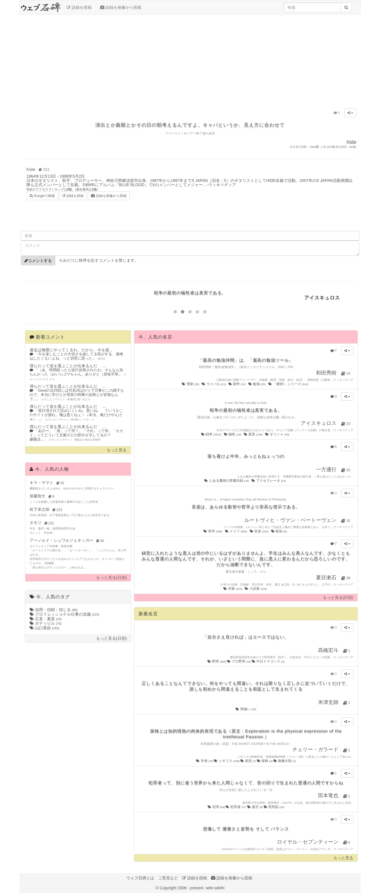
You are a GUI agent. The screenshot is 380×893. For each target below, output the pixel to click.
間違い (246, 709)
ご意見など (168, 878)
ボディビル (46, 623)
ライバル (214, 384)
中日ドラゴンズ (268, 661)
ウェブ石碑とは (140, 878)
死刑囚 (274, 807)
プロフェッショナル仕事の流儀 (64, 614)
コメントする (38, 260)
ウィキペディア (222, 184)
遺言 (255, 807)
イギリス (227, 761)
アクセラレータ (268, 481)
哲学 (213, 531)
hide (38, 169)
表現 (248, 761)
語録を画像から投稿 (120, 7)
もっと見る (117, 450)
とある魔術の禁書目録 (226, 481)
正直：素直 (46, 618)
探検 (265, 761)
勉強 (257, 384)
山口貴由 (44, 628)
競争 (237, 384)
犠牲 (233, 434)
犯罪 (217, 807)
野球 (217, 661)
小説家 (256, 589)
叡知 (279, 531)
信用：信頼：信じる (54, 609)
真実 (253, 434)
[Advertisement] (190, 60)
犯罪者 (236, 807)
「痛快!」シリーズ (288, 384)
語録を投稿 (79, 7)
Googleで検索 (42, 195)
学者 (205, 761)
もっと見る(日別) (111, 578)
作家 (233, 589)
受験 (191, 384)
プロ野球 (239, 661)
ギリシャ (277, 434)
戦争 (211, 434)
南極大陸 (284, 761)
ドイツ (236, 531)
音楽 (259, 531)
